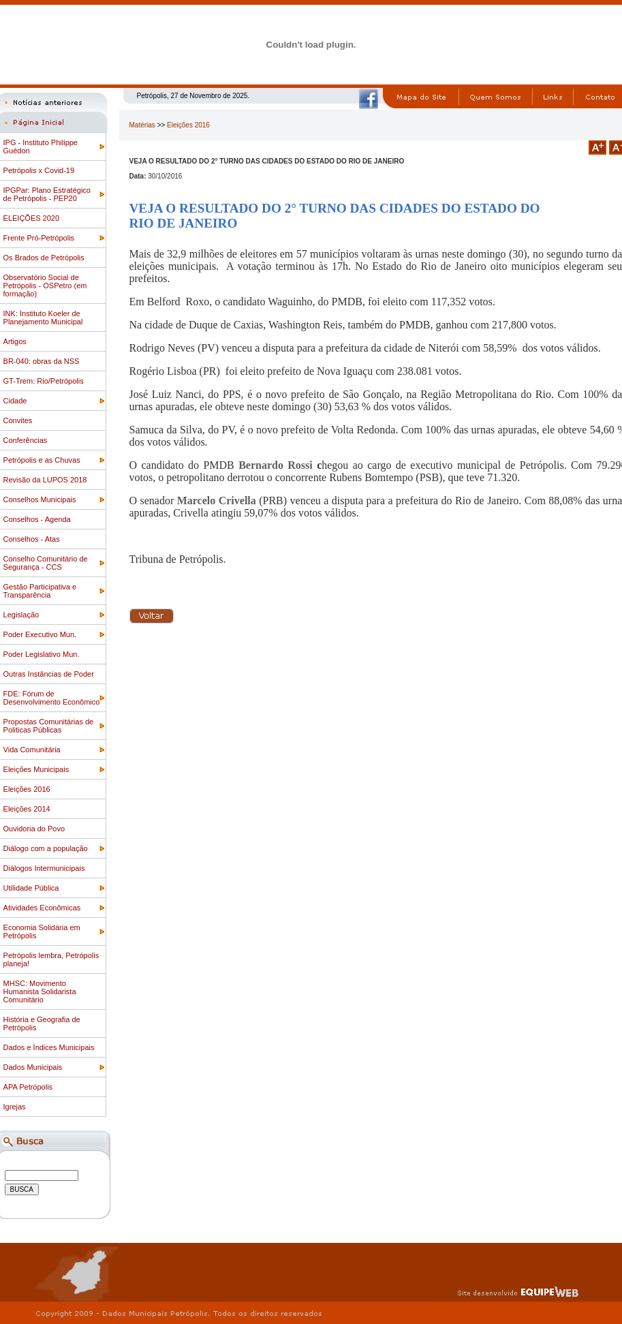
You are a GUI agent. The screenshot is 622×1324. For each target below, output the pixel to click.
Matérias (142, 125)
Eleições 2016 (188, 125)
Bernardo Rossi (277, 465)
